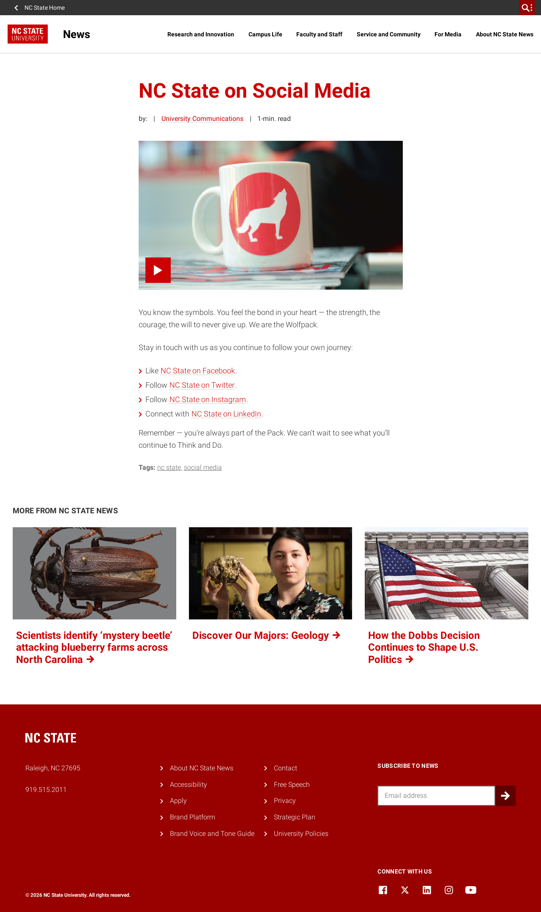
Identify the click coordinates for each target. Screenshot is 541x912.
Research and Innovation (200, 34)
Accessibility (188, 785)
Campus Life (265, 34)
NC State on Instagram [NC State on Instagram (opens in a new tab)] (207, 399)
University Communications (202, 119)
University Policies (301, 834)
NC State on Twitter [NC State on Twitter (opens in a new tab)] (202, 385)
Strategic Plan (294, 817)
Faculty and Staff (319, 34)
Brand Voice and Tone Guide (212, 834)
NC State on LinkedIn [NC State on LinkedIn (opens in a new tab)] (226, 413)
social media (203, 467)
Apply (178, 801)
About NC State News (504, 34)
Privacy (285, 801)
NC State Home (45, 7)
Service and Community (389, 34)
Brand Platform (192, 817)
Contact (285, 768)
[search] (527, 7)
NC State (169, 467)
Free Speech (292, 785)
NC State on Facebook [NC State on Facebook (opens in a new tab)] (198, 370)
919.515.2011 (46, 790)
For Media (448, 34)
